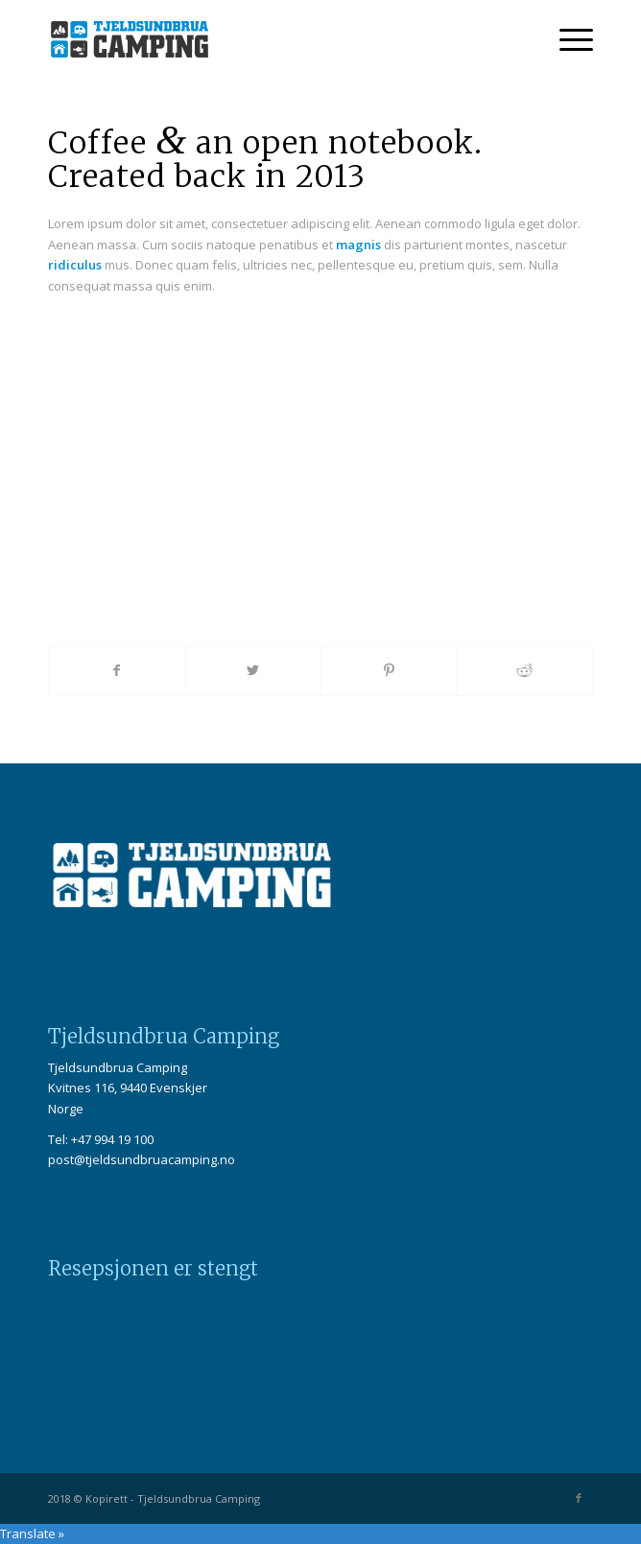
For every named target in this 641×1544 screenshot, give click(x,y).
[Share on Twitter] (253, 670)
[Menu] (566, 39)
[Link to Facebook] (578, 1498)
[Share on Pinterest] (388, 670)
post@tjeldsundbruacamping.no (141, 1159)
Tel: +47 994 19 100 (101, 1139)
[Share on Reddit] (524, 670)
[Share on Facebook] (116, 670)
